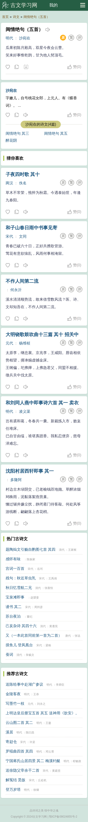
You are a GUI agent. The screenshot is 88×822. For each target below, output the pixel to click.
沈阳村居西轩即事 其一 (30, 471)
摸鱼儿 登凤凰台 (19, 645)
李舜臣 (60, 684)
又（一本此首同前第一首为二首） (34, 635)
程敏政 (77, 761)
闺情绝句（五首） (36, 17)
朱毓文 (30, 655)
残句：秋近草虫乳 (21, 578)
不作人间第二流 (22, 281)
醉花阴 (11, 140)
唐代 (68, 635)
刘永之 (41, 703)
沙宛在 (24, 38)
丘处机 (42, 780)
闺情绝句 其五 (56, 133)
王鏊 (48, 723)
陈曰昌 (30, 732)
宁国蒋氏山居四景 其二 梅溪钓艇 (33, 761)
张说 (77, 635)
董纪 (29, 616)
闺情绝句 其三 (17, 133)
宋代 (9, 236)
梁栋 (48, 645)
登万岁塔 (13, 789)
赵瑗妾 (35, 597)
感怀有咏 (13, 559)
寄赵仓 (11, 742)
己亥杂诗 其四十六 (21, 626)
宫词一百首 (15, 569)
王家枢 (72, 549)
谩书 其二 (14, 607)
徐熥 (36, 789)
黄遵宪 (53, 626)
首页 (5, 17)
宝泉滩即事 (15, 597)
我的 (53, 5)
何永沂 (16, 290)
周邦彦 (38, 607)
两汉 (9, 183)
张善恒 (49, 588)
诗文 (16, 17)
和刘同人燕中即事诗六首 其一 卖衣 (42, 402)
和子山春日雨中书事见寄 (31, 227)
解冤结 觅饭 (15, 780)
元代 (9, 343)
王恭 (36, 694)
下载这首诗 (25, 67)
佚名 (23, 183)
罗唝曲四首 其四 (19, 751)
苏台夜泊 (13, 616)
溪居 (9, 732)
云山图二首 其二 (19, 723)
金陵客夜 (13, 694)
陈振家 (31, 559)
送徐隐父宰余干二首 (22, 770)
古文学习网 (23, 5)
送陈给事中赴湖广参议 (24, 684)
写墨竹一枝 (15, 703)
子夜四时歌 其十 (23, 174)
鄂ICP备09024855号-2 (63, 816)
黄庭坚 (56, 770)
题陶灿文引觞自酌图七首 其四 (30, 549)
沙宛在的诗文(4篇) (40, 124)
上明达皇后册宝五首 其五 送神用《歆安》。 (42, 713)
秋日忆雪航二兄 (19, 588)
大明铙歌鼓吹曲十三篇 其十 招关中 (42, 334)
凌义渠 (24, 411)
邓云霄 (50, 751)
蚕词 (9, 655)
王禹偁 (52, 578)
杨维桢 (24, 343)
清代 (62, 549)
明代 (9, 38)
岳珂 (40, 569)
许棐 (32, 742)
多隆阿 (16, 480)
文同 (23, 236)
